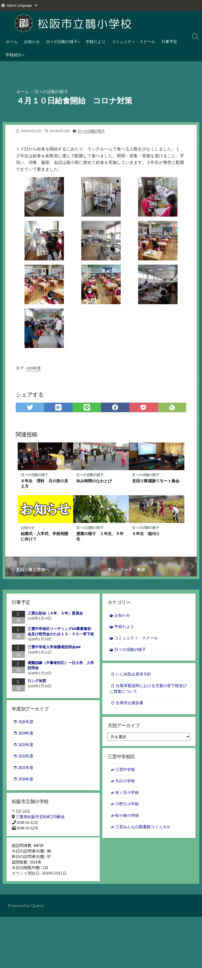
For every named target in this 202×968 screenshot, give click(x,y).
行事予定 (169, 41)
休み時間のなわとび (94, 481)
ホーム (12, 41)
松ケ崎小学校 (127, 817)
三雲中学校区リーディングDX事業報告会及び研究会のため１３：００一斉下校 (61, 632)
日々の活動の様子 (62, 41)
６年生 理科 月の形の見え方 (44, 484)
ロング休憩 (37, 681)
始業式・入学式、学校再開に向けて (44, 537)
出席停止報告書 (129, 704)
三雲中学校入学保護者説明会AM (54, 647)
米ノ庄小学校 (127, 794)
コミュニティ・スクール (133, 41)
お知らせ (32, 41)
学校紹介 (14, 54)
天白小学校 (125, 782)
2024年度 (26, 734)
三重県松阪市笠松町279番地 (40, 818)
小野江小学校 (127, 805)
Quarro (37, 909)
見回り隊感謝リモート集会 (155, 481)
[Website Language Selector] (22, 5)
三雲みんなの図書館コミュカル (142, 828)
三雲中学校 (125, 771)
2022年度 (26, 757)
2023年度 (26, 745)
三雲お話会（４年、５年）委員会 (55, 613)
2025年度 (26, 722)
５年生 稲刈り (146, 534)
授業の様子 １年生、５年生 (100, 537)
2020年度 (33, 368)
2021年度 (26, 768)
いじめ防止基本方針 (133, 675)
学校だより (95, 41)
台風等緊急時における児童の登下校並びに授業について (148, 689)
